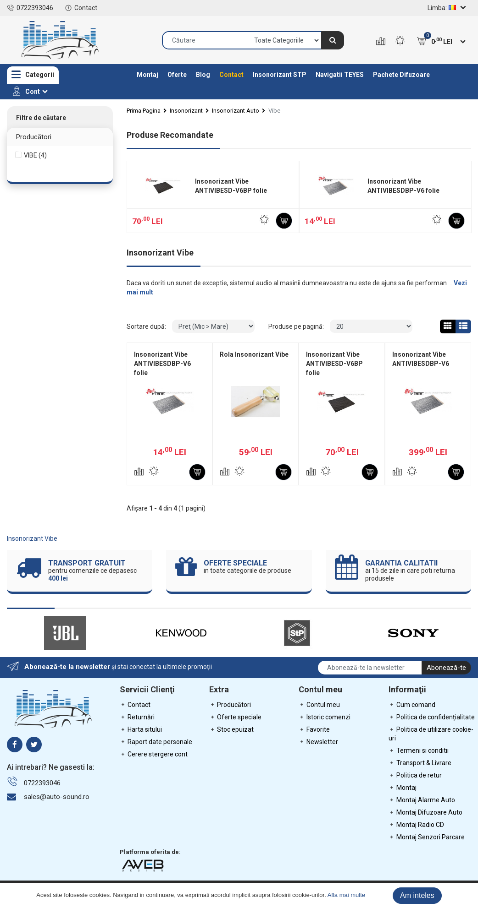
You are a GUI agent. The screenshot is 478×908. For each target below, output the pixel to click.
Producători (230, 704)
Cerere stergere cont (154, 754)
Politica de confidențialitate (432, 717)
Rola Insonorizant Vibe (254, 354)
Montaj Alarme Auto (422, 800)
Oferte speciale (235, 717)
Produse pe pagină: (296, 326)
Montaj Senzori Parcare (427, 837)
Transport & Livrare (420, 763)
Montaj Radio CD (416, 824)
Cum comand (412, 704)
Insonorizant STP (279, 74)
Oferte (177, 74)
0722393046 (30, 7)
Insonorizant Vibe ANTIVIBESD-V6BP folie (231, 186)
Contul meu (319, 704)
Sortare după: (146, 326)
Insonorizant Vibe (32, 538)
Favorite (314, 729)
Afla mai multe (346, 895)
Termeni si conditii (419, 750)
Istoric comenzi (324, 717)
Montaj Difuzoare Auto (425, 812)
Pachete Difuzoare (401, 74)
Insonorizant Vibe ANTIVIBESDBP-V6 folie (403, 186)
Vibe (274, 110)
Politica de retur (415, 775)
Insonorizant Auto (235, 110)
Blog (203, 74)
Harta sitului (141, 729)
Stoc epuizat (231, 729)
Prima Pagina (144, 110)
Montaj (147, 74)
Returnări (137, 717)
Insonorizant (186, 110)
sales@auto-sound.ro (56, 797)
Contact (81, 7)
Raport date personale (156, 741)
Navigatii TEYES (340, 74)
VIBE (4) (35, 155)
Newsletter (318, 741)
